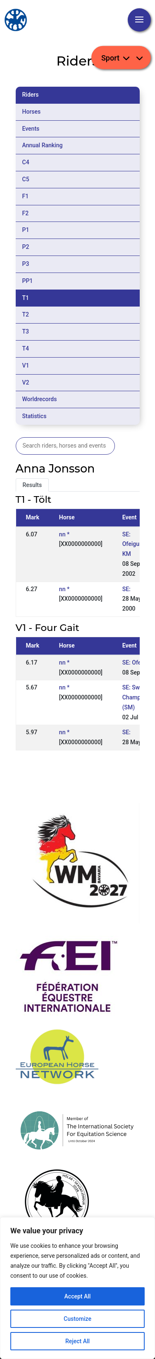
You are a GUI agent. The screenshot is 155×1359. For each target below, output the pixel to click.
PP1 (27, 281)
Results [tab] (32, 485)
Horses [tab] (31, 111)
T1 (25, 298)
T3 (25, 331)
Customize (77, 1318)
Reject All (77, 1341)
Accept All (77, 1296)
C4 (25, 162)
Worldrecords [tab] (39, 399)
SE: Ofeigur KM (131, 544)
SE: (126, 589)
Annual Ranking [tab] (42, 145)
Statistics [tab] (34, 416)
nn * (64, 534)
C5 (25, 179)
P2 (25, 247)
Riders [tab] (30, 94)
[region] (77, 1288)
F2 (25, 213)
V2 (25, 382)
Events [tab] (31, 128)
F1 (25, 196)
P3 (25, 264)
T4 (25, 348)
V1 (25, 365)
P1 (25, 229)
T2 (25, 314)
